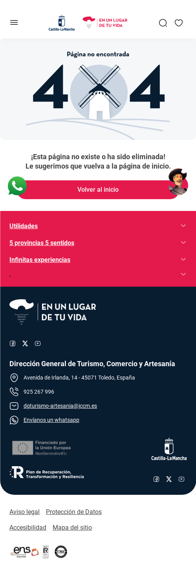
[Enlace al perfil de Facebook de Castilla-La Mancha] (156, 479)
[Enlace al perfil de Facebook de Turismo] (12, 343)
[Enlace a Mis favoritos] (179, 22)
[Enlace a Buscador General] (163, 22)
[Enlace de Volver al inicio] (98, 189)
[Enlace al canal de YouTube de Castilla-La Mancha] (181, 479)
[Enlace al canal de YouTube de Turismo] (38, 343)
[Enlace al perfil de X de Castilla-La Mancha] (169, 479)
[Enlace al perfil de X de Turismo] (25, 343)
